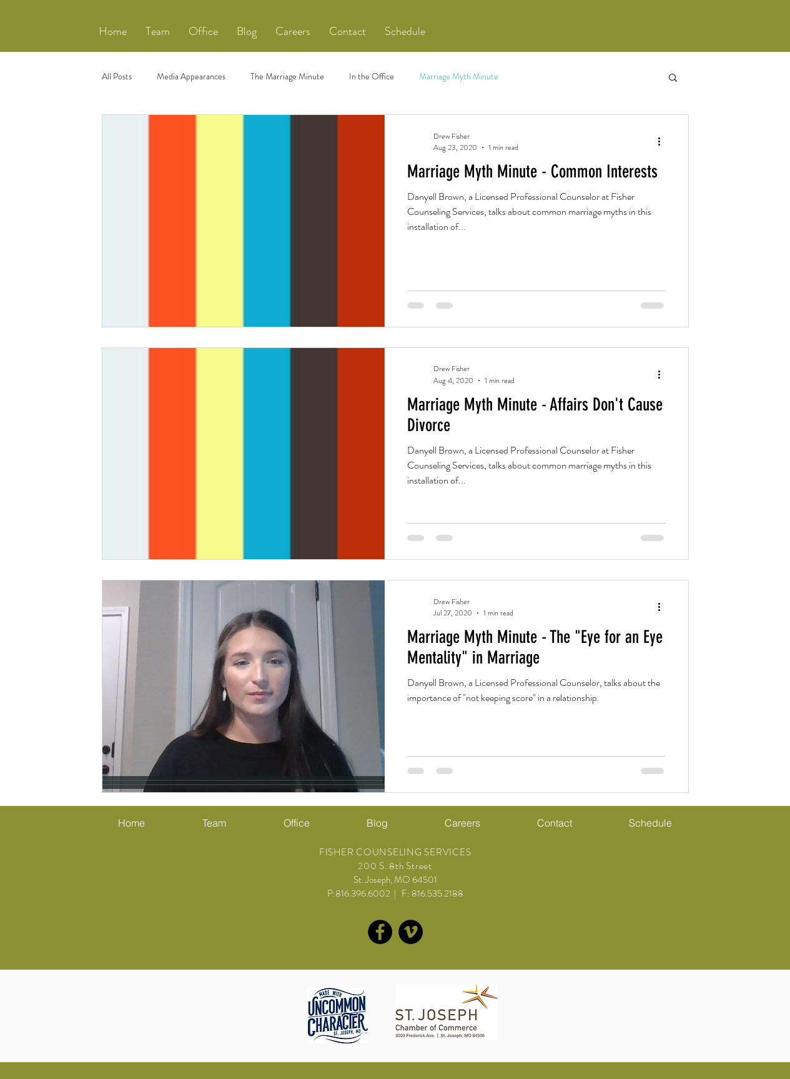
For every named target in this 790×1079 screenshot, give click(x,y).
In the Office (371, 76)
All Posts (117, 76)
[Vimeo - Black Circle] (410, 932)
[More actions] (663, 141)
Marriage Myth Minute (458, 76)
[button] (157, 31)
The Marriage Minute (287, 76)
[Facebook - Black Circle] (380, 932)
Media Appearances (191, 76)
